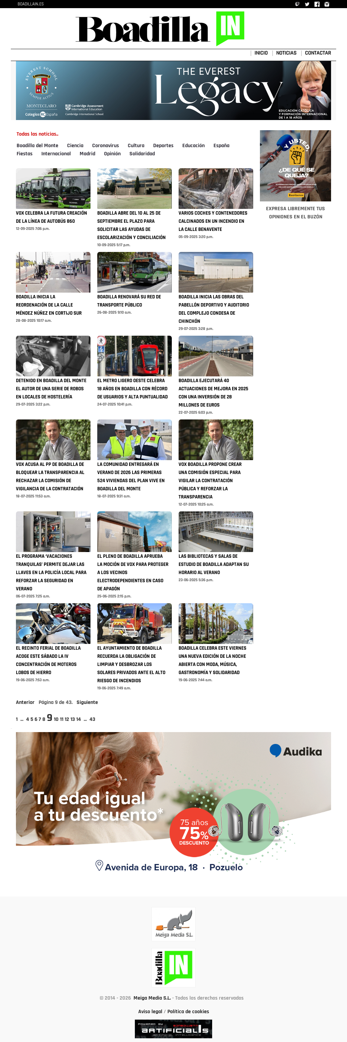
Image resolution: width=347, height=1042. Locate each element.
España (221, 146)
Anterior (25, 702)
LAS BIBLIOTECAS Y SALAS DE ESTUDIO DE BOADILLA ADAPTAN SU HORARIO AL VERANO (214, 564)
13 (72, 719)
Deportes (163, 146)
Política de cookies (188, 1012)
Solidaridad (142, 154)
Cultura (136, 146)
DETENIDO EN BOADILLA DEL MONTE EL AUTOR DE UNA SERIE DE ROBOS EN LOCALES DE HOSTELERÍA (51, 389)
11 (61, 719)
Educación (193, 146)
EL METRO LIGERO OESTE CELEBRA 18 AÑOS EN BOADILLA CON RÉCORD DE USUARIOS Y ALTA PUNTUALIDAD (132, 389)
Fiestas (25, 154)
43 (92, 719)
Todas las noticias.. (37, 134)
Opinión (112, 154)
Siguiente (87, 702)
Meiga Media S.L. (152, 998)
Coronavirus (105, 146)
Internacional (56, 154)
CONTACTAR (318, 53)
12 (67, 719)
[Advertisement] (295, 411)
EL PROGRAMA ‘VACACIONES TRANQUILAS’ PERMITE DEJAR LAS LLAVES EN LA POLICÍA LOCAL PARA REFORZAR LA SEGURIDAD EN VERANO (51, 573)
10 (56, 719)
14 (78, 719)
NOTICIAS (286, 53)
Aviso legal (150, 1012)
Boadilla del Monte (37, 146)
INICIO (261, 53)
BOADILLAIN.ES (31, 4)
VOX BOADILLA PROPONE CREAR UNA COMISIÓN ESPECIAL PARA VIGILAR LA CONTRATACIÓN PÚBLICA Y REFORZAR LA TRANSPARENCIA (210, 481)
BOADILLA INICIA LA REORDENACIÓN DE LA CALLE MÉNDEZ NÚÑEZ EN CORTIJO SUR (49, 305)
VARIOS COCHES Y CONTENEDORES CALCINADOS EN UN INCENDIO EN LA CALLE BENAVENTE (213, 221)
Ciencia (75, 146)
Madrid (87, 154)
